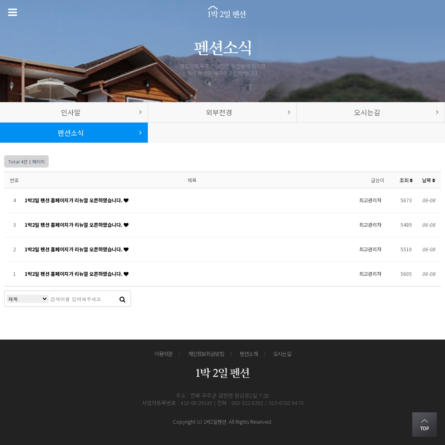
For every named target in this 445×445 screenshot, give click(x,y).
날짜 (428, 180)
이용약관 (163, 354)
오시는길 (282, 354)
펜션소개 (248, 354)
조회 (406, 180)
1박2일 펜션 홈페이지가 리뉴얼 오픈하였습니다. (74, 200)
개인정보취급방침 (206, 354)
